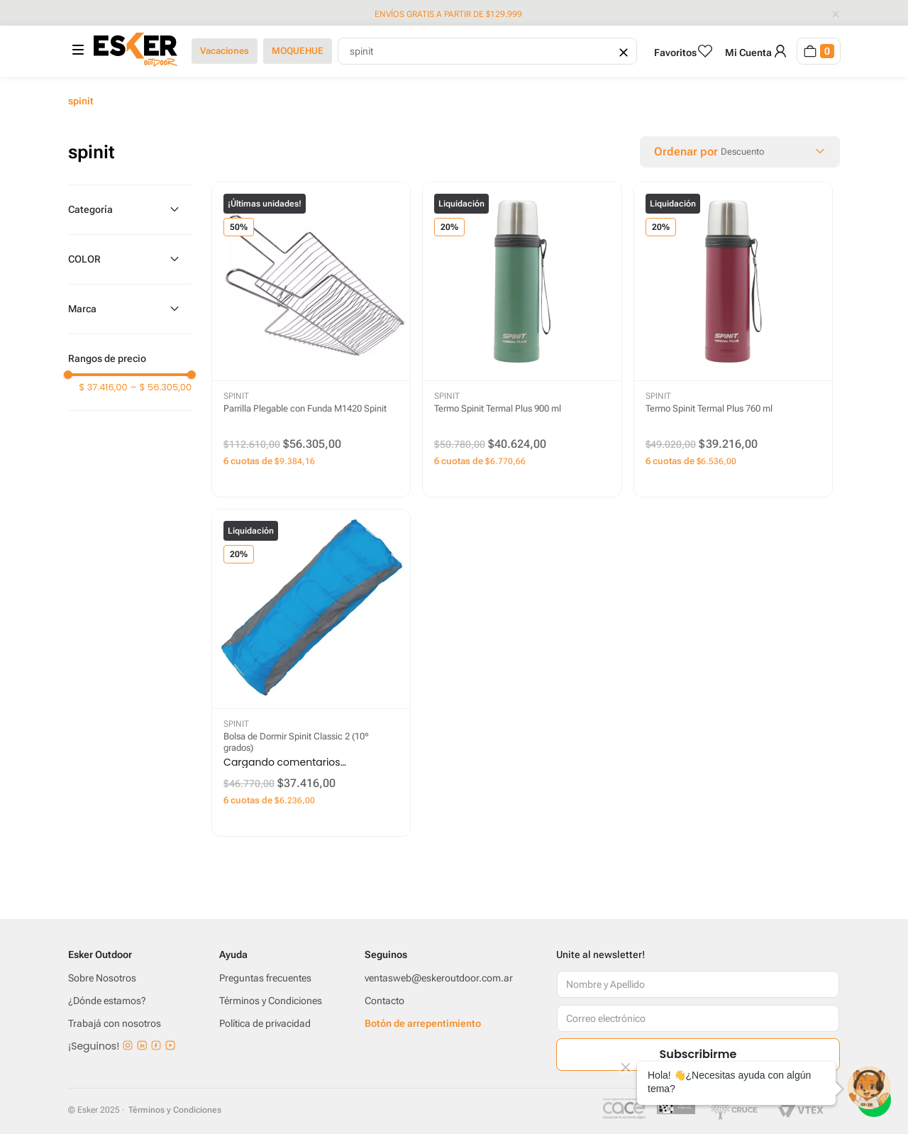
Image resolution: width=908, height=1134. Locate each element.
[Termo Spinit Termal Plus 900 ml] (522, 339)
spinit (81, 100)
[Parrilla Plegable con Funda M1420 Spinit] (311, 339)
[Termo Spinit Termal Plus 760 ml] (733, 339)
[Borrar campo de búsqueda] (622, 51)
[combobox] (487, 51)
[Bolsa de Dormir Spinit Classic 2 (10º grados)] (311, 672)
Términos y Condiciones (174, 1110)
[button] (130, 209)
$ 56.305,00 (161, 387)
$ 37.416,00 (103, 387)
